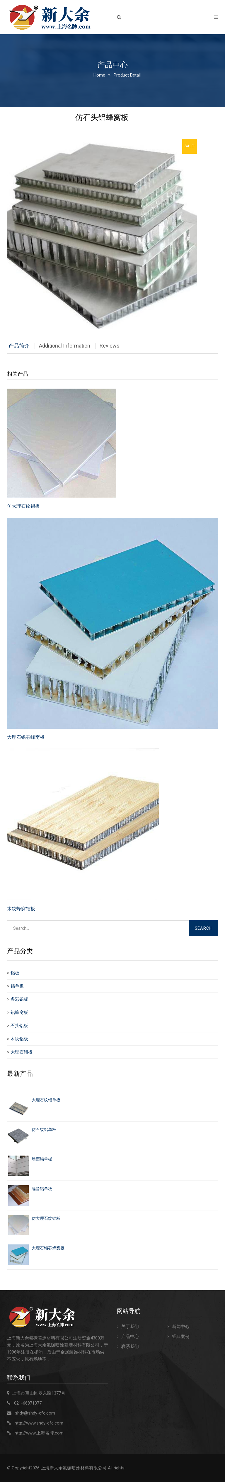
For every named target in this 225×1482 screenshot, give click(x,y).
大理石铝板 (22, 1052)
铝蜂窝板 (19, 1012)
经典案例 (181, 1336)
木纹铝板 (19, 1038)
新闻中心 (181, 1326)
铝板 (15, 972)
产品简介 (19, 346)
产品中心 (130, 1336)
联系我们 (130, 1346)
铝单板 (17, 986)
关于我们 (130, 1326)
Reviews (110, 346)
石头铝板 (19, 1025)
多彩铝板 (19, 999)
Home (99, 75)
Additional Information (64, 346)
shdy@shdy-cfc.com (35, 1413)
